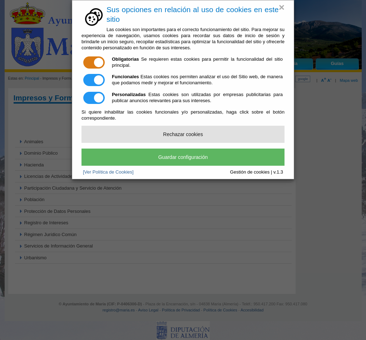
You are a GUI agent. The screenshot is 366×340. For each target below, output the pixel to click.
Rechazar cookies (183, 134)
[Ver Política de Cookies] (108, 172)
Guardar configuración (183, 157)
